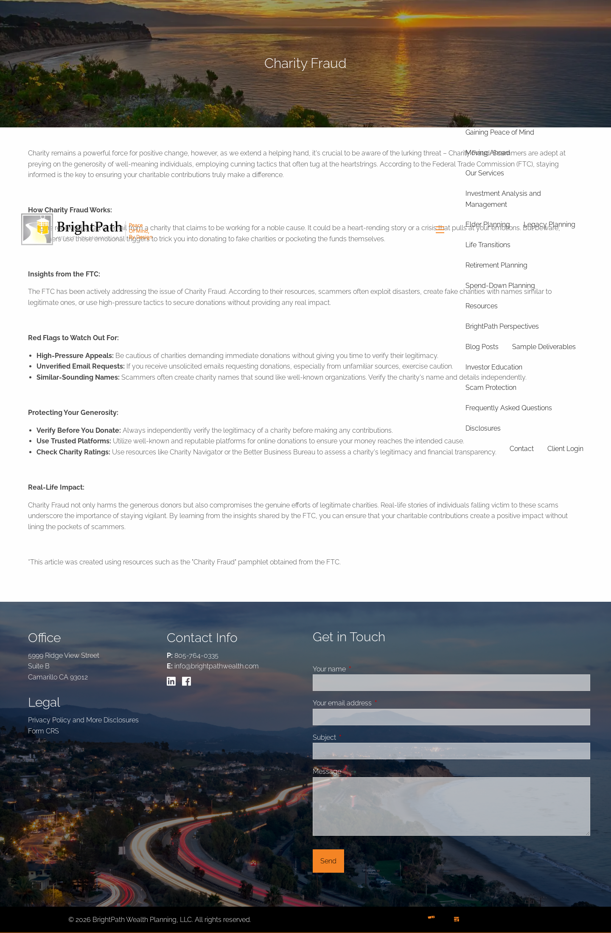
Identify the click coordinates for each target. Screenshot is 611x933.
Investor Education (493, 367)
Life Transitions (487, 245)
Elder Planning (487, 224)
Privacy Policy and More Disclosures (83, 720)
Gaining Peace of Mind (499, 132)
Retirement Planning (496, 265)
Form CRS (43, 731)
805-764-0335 (196, 655)
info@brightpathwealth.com (216, 666)
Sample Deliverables (544, 347)
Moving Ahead (487, 153)
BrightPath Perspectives (502, 326)
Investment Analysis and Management (503, 199)
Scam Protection (490, 387)
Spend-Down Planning (500, 286)
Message (359, 771)
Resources (481, 306)
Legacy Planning (549, 224)
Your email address (374, 703)
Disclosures (483, 428)
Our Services (484, 173)
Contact (522, 449)
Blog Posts (482, 347)
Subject (356, 737)
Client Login (565, 449)
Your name (361, 669)
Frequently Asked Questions (508, 408)
